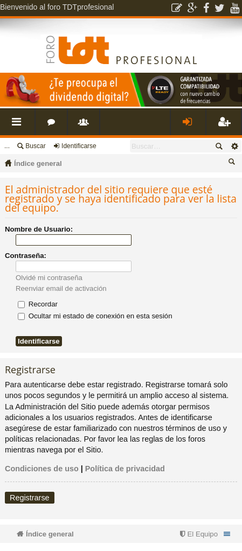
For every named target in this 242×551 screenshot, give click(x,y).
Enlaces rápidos (19, 125)
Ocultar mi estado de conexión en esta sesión (95, 316)
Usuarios (86, 125)
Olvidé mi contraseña (49, 278)
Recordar (38, 304)
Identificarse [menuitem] (190, 125)
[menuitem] (197, 534)
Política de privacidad (125, 468)
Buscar (35, 146)
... (7, 146)
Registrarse (30, 497)
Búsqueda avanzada (234, 146)
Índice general (38, 163)
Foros (53, 125)
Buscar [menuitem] (233, 163)
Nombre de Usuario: (39, 229)
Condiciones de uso (42, 468)
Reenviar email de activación (61, 288)
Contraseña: (25, 256)
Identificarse (78, 146)
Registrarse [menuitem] (225, 125)
